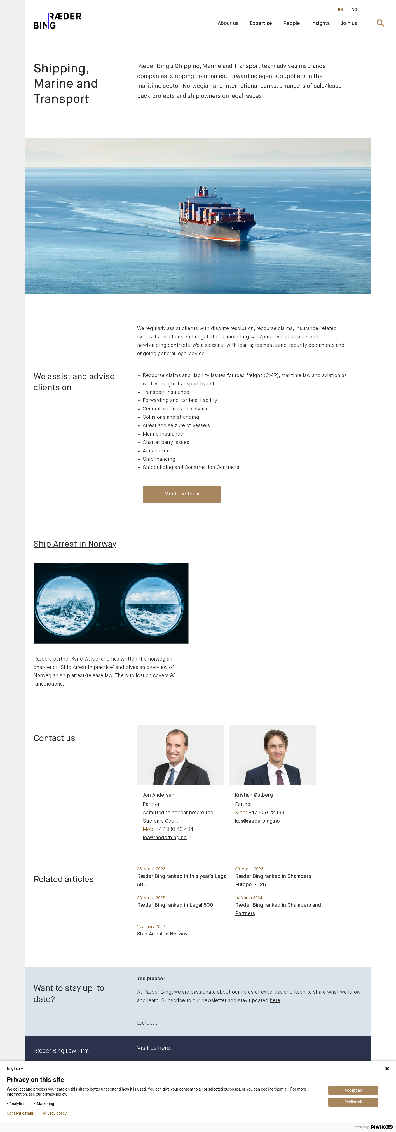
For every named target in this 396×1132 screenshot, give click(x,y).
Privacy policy (55, 1113)
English (15, 1068)
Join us (349, 23)
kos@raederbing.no (257, 821)
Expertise (261, 23)
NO (354, 10)
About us (228, 23)
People (291, 23)
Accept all (353, 1090)
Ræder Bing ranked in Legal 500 (175, 905)
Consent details (20, 1113)
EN (340, 10)
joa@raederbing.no (165, 837)
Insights (320, 23)
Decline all (353, 1102)
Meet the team (182, 494)
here (275, 1000)
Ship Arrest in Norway (162, 934)
